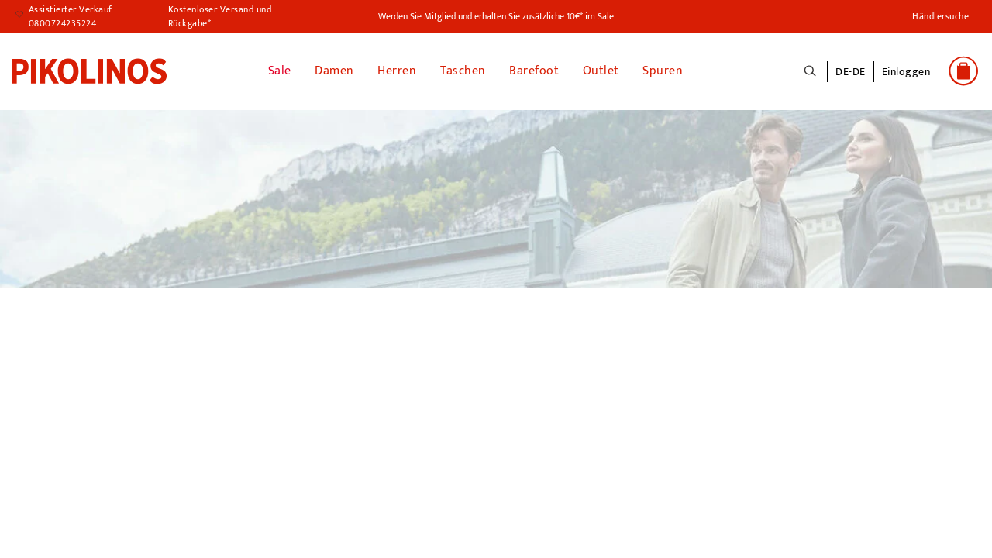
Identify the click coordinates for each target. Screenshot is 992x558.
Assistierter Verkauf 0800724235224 (70, 16)
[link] (89, 70)
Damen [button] (334, 70)
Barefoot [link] (534, 70)
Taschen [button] (463, 70)
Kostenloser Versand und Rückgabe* (220, 16)
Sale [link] (279, 70)
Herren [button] (396, 70)
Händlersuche (940, 16)
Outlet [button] (601, 70)
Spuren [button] (662, 70)
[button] (906, 79)
